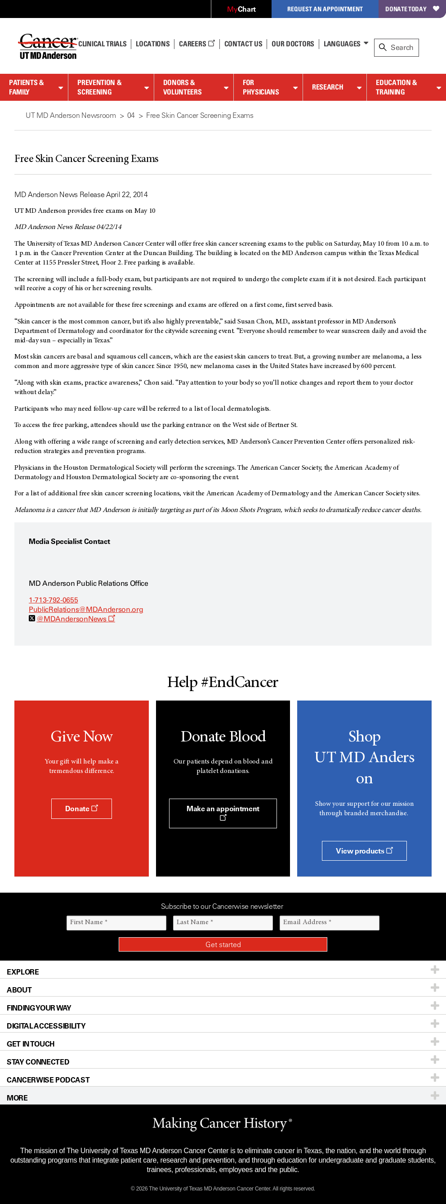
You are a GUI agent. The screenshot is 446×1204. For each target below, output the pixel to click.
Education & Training (396, 87)
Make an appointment (223, 812)
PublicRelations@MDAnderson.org (86, 609)
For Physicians (261, 87)
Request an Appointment (325, 9)
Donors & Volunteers (182, 87)
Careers (196, 43)
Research (327, 86)
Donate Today (412, 9)
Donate (81, 808)
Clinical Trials (102, 43)
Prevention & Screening (99, 87)
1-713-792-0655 (53, 600)
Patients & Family (26, 87)
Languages (342, 43)
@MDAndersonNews (75, 619)
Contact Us (243, 43)
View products (364, 850)
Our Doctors (293, 43)
